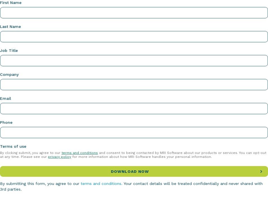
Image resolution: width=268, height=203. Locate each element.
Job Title (9, 50)
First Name (10, 2)
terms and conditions (79, 153)
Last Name (10, 26)
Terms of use (13, 146)
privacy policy (59, 157)
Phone (6, 122)
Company (9, 74)
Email (5, 98)
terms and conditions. (101, 183)
